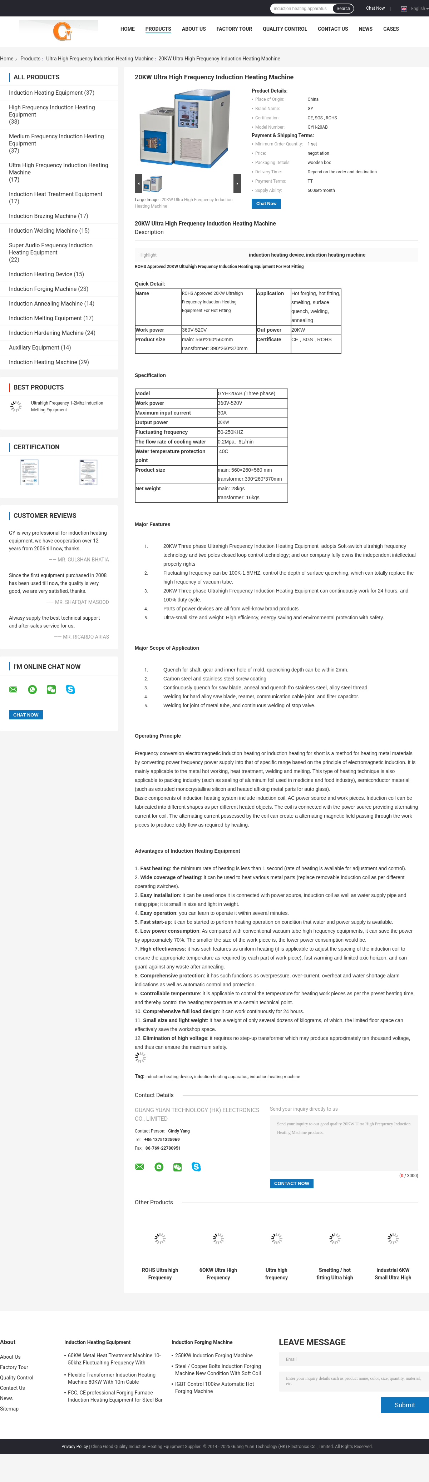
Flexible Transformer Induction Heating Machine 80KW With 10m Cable (112, 1378)
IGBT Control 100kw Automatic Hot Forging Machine (214, 1387)
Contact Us (333, 29)
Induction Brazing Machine (43, 216)
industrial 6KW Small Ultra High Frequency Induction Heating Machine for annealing (393, 1274)
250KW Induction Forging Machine (214, 1355)
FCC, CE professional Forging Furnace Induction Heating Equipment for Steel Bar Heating (115, 1397)
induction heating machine (275, 1076)
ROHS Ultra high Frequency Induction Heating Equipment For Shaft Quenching (160, 1274)
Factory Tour (234, 29)
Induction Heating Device (40, 274)
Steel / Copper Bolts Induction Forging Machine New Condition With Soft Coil (218, 1369)
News (366, 29)
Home (127, 29)
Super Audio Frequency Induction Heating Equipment (51, 249)
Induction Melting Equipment (45, 318)
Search (343, 8)
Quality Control (285, 29)
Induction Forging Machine (43, 289)
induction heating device (169, 1076)
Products (158, 29)
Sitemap (9, 1409)
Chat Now (375, 8)
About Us (194, 29)
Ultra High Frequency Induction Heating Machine (99, 58)
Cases (391, 29)
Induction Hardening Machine (46, 332)
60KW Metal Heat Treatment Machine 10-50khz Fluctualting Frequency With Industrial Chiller (114, 1360)
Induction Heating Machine (43, 362)
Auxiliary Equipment (34, 347)
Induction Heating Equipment (46, 92)
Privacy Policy (74, 1446)
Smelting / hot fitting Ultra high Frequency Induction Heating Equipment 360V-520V (335, 1274)
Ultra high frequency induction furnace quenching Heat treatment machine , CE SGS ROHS (276, 1274)
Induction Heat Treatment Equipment (55, 194)
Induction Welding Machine (43, 230)
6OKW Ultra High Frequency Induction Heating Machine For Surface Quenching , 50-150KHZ (218, 1274)
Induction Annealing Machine (46, 303)
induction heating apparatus (220, 1076)
